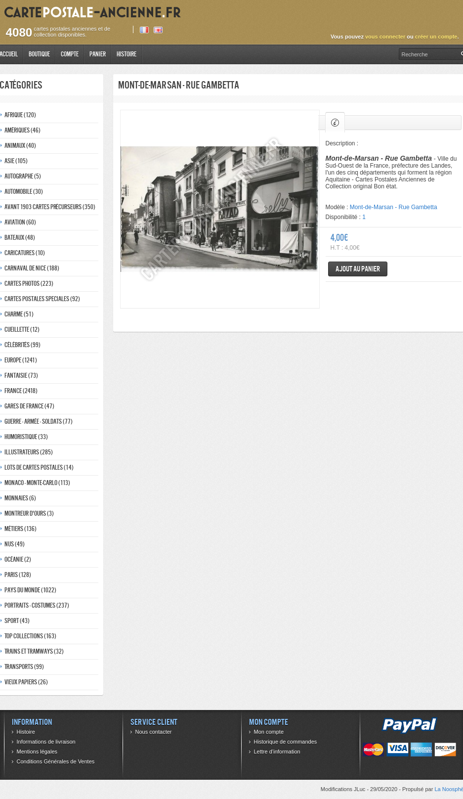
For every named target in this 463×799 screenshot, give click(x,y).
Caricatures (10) (24, 253)
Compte (70, 54)
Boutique (39, 54)
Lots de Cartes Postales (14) (39, 467)
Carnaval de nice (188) (31, 268)
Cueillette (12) (22, 329)
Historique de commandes (285, 742)
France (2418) (21, 391)
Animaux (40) (20, 145)
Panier (97, 54)
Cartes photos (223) (28, 283)
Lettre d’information (277, 752)
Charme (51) (19, 314)
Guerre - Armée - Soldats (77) (38, 421)
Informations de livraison (46, 742)
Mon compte (269, 732)
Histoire (126, 54)
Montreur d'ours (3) (29, 513)
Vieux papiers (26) (26, 682)
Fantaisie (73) (21, 375)
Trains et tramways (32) (34, 651)
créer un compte (436, 37)
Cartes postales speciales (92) (42, 299)
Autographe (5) (22, 176)
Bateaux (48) (19, 237)
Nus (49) (14, 544)
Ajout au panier (358, 269)
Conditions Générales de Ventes (56, 761)
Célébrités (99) (22, 345)
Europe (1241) (20, 360)
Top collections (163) (30, 636)
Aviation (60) (20, 222)
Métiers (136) (20, 529)
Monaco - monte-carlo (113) (37, 483)
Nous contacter (153, 732)
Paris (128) (17, 574)
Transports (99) (24, 666)
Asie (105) (16, 161)
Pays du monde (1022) (30, 590)
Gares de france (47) (29, 406)
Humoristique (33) (26, 437)
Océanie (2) (17, 559)
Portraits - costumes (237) (36, 605)
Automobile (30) (23, 191)
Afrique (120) (20, 115)
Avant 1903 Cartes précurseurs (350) (49, 207)
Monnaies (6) (20, 498)
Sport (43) (17, 620)
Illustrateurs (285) (28, 452)
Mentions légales (37, 752)
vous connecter (385, 37)
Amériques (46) (22, 130)
